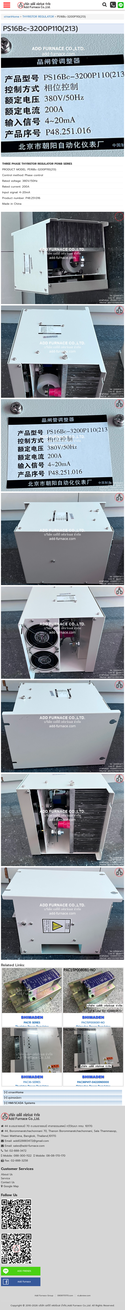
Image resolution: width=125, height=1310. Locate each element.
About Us (7, 1174)
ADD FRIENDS (24, 1271)
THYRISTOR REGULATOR (38, 17)
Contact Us (8, 1182)
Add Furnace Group (44, 1295)
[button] (104, 5)
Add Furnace (24, 1281)
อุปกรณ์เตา (14, 1098)
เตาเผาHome (11, 17)
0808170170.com (65, 1295)
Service (5, 1178)
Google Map (11, 1186)
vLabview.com (83, 1295)
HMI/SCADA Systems (21, 1103)
